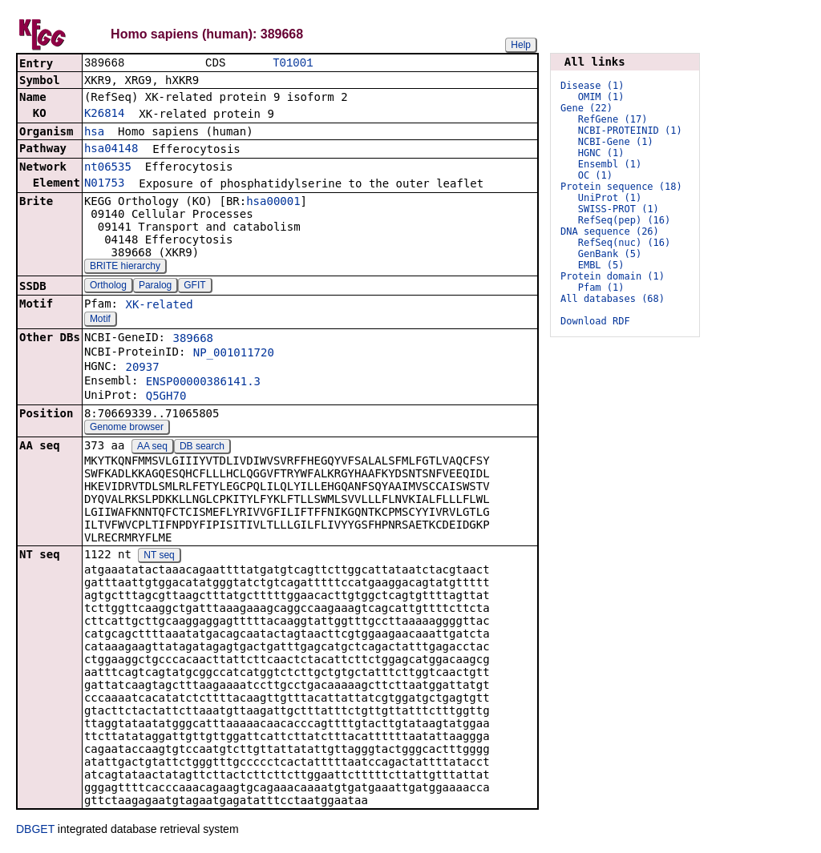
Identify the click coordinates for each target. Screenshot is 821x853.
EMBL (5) (601, 265)
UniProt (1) (609, 197)
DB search (202, 447)
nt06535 (107, 168)
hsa (94, 133)
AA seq (152, 447)
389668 (192, 339)
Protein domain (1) (612, 276)
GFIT (194, 286)
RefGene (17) (613, 119)
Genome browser (127, 428)
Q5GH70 (166, 397)
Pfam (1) (601, 287)
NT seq (159, 556)
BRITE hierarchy (125, 267)
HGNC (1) (601, 153)
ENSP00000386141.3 (203, 382)
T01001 (293, 63)
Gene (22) (586, 108)
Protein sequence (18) (621, 186)
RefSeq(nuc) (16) (624, 242)
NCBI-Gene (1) (615, 141)
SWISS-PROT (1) (618, 209)
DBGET (35, 830)
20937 (142, 368)
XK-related (158, 306)
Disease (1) (592, 85)
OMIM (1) (601, 97)
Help (521, 44)
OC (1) (595, 175)
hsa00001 (273, 202)
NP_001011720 (233, 354)
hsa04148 (111, 149)
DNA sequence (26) (609, 231)
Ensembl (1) (609, 164)
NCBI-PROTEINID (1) (630, 130)
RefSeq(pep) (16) (624, 220)
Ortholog (108, 286)
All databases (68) (612, 298)
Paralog (155, 286)
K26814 (104, 114)
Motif (100, 320)
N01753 (104, 184)
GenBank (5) (609, 254)
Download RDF (595, 321)
